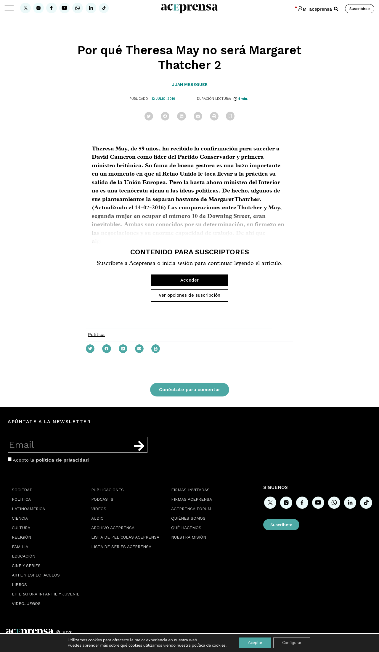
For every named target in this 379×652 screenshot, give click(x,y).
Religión (21, 537)
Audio (97, 518)
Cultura (21, 527)
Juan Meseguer (190, 84)
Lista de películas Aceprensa (125, 537)
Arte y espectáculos (36, 575)
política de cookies (208, 645)
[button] (336, 9)
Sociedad (22, 489)
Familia (20, 546)
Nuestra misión (188, 537)
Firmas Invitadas (190, 489)
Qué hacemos (186, 527)
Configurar (292, 642)
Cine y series (26, 565)
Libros (19, 584)
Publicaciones (107, 489)
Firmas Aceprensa (191, 499)
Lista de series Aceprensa (121, 546)
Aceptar (255, 642)
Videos (98, 508)
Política (96, 334)
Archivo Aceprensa (112, 527)
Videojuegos (26, 603)
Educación (23, 556)
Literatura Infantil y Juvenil (45, 594)
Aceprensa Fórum (191, 508)
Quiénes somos (188, 518)
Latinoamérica (28, 508)
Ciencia (20, 518)
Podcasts (102, 499)
